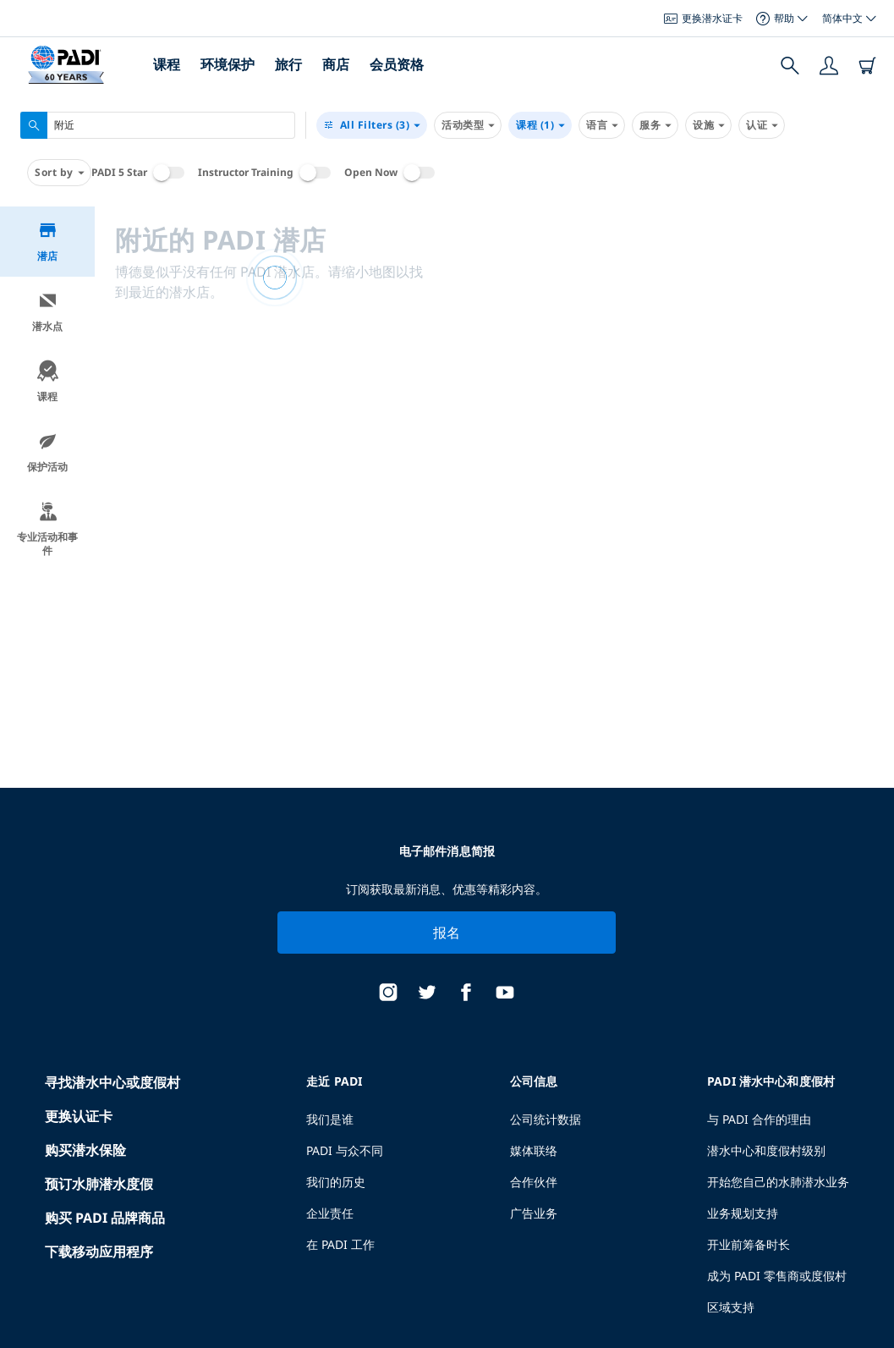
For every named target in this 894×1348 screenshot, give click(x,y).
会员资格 (397, 64)
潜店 (47, 241)
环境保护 (227, 64)
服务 (655, 125)
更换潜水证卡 (703, 18)
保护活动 (47, 452)
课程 (166, 64)
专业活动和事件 (47, 529)
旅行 (288, 64)
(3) (372, 125)
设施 (708, 125)
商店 (335, 64)
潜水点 (47, 311)
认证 (761, 125)
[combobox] (157, 125)
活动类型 (468, 125)
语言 (601, 125)
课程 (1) (540, 125)
